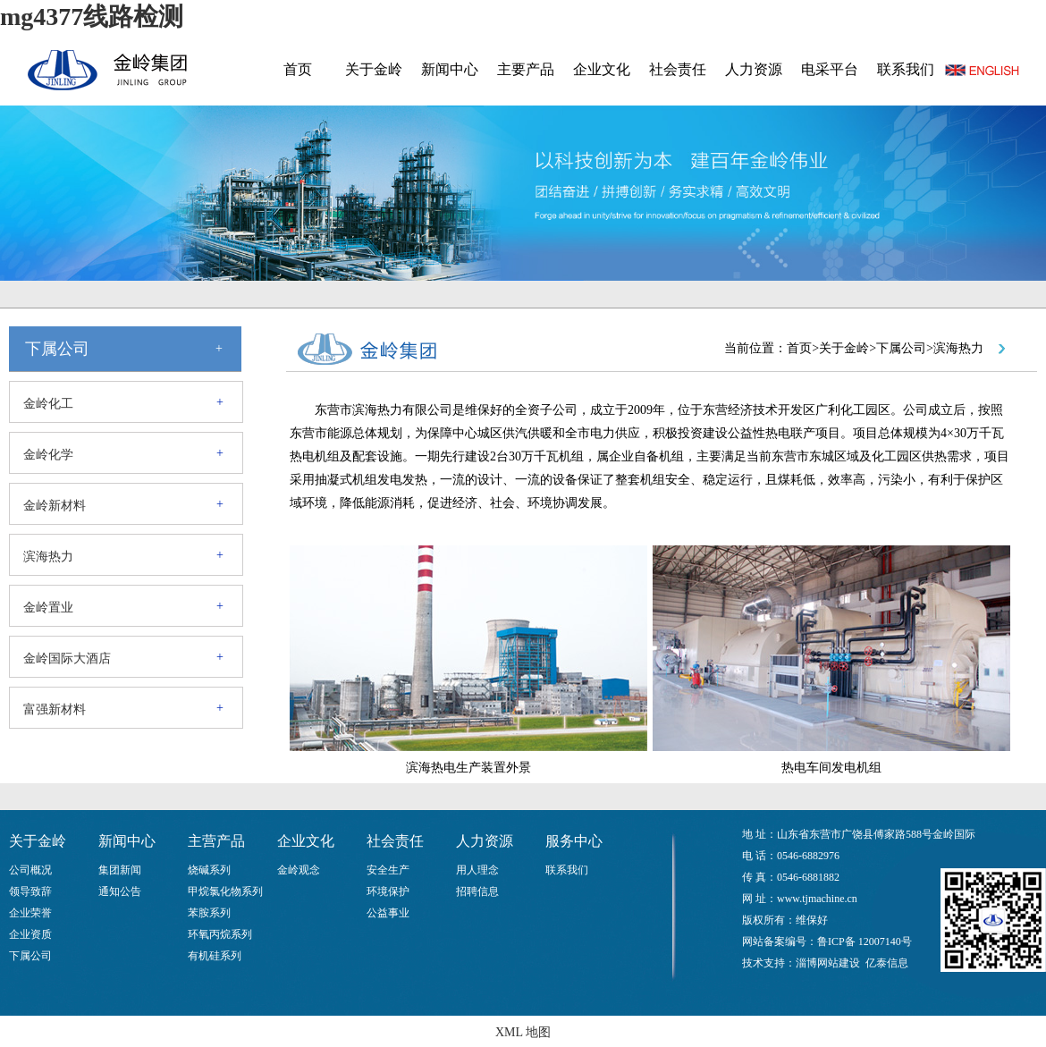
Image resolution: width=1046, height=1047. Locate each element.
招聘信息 (477, 891)
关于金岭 (373, 69)
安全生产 (388, 870)
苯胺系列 (209, 913)
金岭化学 (48, 454)
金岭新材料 (54, 505)
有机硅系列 (214, 956)
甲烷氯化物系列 (225, 891)
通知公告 (119, 891)
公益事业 (388, 913)
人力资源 (753, 69)
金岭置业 (48, 607)
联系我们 (905, 69)
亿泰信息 (886, 963)
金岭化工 (48, 403)
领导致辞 (30, 891)
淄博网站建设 (828, 963)
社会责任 (677, 69)
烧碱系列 (209, 870)
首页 (297, 69)
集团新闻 (119, 870)
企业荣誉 (30, 913)
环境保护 (388, 891)
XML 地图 (523, 1032)
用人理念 (477, 870)
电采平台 (829, 69)
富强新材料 (54, 709)
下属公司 (30, 956)
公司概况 (30, 870)
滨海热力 (48, 556)
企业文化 (601, 69)
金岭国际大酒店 (67, 658)
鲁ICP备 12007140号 (864, 941)
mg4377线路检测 (91, 16)
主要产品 (525, 69)
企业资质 (30, 934)
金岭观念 (298, 870)
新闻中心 (449, 69)
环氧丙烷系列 (220, 934)
